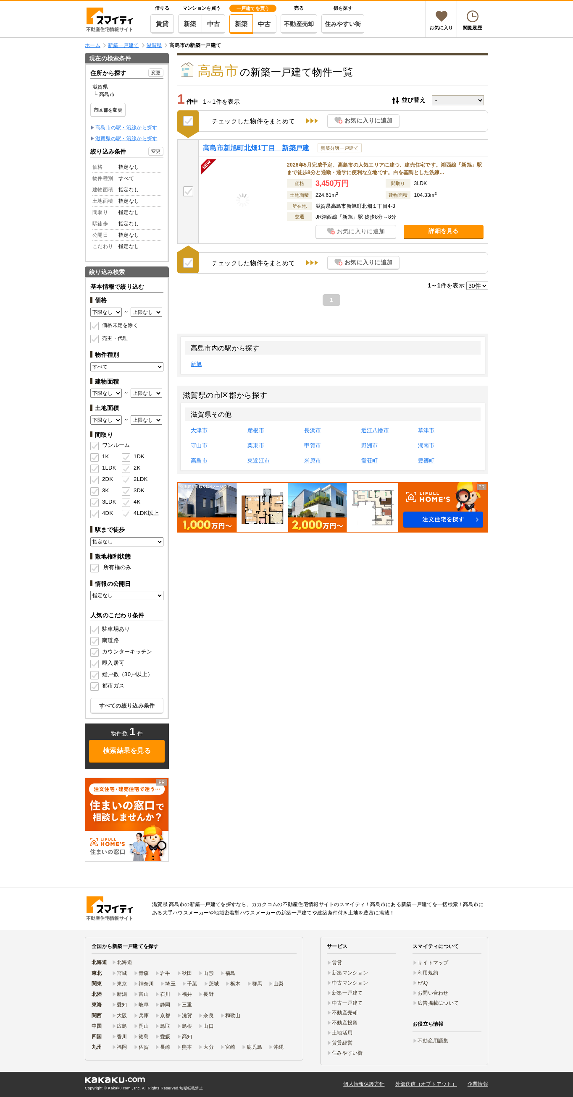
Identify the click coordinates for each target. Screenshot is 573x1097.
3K (105, 490)
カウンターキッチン (127, 651)
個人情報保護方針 (363, 1084)
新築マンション (350, 973)
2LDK (141, 479)
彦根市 (255, 430)
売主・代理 (115, 338)
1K (105, 456)
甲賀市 (312, 445)
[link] (127, 820)
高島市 (199, 460)
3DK (139, 490)
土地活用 (342, 1033)
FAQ (423, 983)
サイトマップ (433, 963)
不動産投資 (344, 1023)
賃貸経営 (342, 1043)
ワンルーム (116, 445)
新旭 (196, 364)
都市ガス (113, 685)
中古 (213, 23)
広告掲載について (438, 1003)
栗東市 (255, 445)
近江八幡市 (375, 430)
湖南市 (426, 445)
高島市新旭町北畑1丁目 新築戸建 (256, 147)
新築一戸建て (347, 993)
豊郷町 (426, 460)
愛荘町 (369, 460)
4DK (107, 513)
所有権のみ (117, 567)
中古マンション (350, 983)
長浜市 (312, 430)
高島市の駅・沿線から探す (126, 128)
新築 (190, 23)
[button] (332, 507)
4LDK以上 (143, 513)
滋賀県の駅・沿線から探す (126, 138)
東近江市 (258, 460)
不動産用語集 (433, 1041)
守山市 (199, 445)
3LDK (109, 502)
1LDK (109, 468)
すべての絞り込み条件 (127, 706)
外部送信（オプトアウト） (426, 1084)
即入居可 (113, 663)
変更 (156, 72)
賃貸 (162, 23)
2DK (107, 479)
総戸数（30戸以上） (127, 674)
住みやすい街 (343, 24)
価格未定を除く (120, 325)
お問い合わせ (433, 993)
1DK (139, 456)
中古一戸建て (347, 1003)
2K (137, 468)
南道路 (110, 640)
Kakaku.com (119, 1088)
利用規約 (428, 973)
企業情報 (478, 1084)
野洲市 (369, 445)
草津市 (426, 430)
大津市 (199, 430)
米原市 (312, 460)
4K (137, 502)
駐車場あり (116, 629)
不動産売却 (299, 24)
